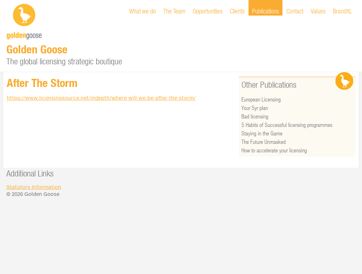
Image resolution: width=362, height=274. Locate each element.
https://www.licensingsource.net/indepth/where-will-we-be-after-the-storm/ (101, 98)
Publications (265, 11)
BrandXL (342, 11)
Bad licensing (254, 116)
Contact (294, 11)
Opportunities (207, 11)
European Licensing (261, 99)
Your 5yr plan (254, 107)
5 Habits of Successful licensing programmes (286, 124)
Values (318, 11)
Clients (237, 11)
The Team (174, 11)
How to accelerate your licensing (274, 150)
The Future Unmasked (263, 141)
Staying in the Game (261, 133)
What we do (142, 11)
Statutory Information (33, 187)
